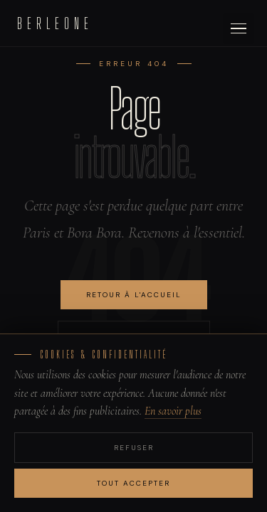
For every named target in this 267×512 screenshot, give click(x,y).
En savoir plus (173, 411)
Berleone (55, 23)
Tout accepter (133, 483)
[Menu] (238, 28)
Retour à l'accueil (134, 294)
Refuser (134, 447)
